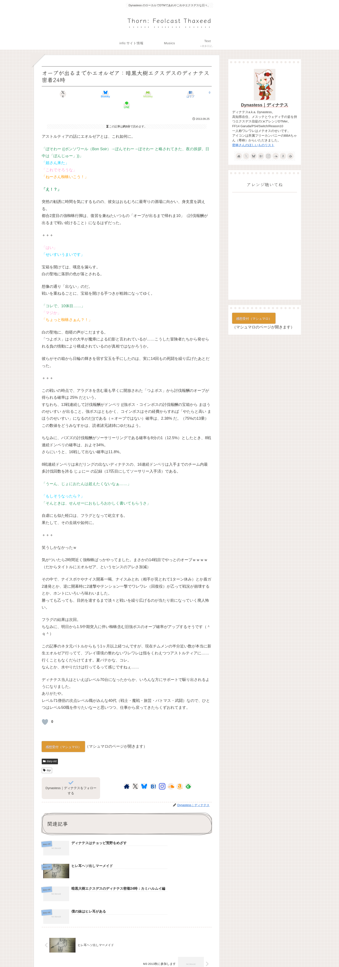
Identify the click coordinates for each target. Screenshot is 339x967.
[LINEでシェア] (183, 94)
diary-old (50, 750)
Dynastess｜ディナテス (264, 105)
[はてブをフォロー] (153, 775)
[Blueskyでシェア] (98, 94)
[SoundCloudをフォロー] (171, 775)
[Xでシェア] (69, 94)
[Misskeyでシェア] (126, 94)
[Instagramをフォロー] (162, 775)
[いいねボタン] (45, 711)
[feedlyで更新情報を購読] (188, 775)
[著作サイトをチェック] (126, 775)
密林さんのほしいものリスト (253, 145)
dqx (47, 759)
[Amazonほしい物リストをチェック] (179, 775)
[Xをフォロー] (135, 775)
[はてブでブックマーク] (155, 94)
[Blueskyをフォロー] (144, 775)
